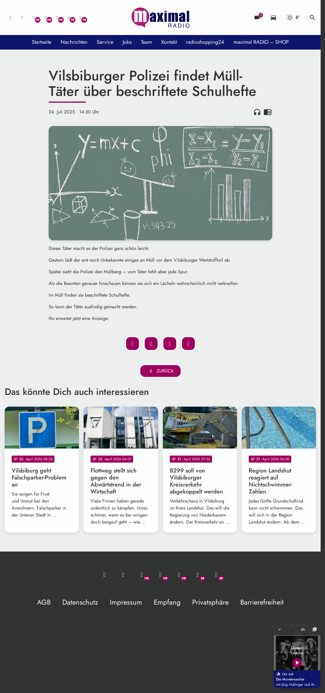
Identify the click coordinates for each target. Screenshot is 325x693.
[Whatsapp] (34, 17)
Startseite (41, 42)
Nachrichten (74, 42)
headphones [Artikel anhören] (257, 112)
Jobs (127, 42)
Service (105, 42)
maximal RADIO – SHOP (261, 42)
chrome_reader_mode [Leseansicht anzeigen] (268, 112)
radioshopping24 (205, 42)
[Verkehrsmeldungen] (273, 17)
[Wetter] (293, 17)
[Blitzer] (257, 17)
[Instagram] (57, 17)
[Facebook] (45, 17)
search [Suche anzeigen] (312, 17)
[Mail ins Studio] (10, 17)
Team (146, 42)
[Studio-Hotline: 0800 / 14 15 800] (22, 17)
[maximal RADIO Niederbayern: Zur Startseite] (160, 17)
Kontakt (169, 42)
